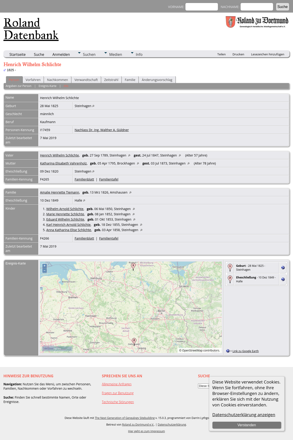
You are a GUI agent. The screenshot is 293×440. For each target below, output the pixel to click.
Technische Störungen (118, 402)
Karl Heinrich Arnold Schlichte (68, 224)
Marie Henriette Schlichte (65, 214)
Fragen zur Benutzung (118, 393)
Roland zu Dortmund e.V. (138, 425)
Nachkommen (57, 80)
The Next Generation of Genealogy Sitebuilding (125, 418)
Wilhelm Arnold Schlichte (64, 209)
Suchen (89, 54)
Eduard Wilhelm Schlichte (65, 219)
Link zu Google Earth (246, 351)
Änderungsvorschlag (157, 80)
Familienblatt (84, 179)
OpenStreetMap (192, 350)
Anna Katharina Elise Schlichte (68, 230)
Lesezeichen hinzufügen (267, 54)
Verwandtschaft (86, 80)
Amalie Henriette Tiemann (59, 192)
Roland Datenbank (31, 29)
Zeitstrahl (111, 80)
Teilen (221, 54)
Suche (39, 54)
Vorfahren (33, 80)
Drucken (238, 54)
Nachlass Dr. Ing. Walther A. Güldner (102, 130)
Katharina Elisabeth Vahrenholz (63, 163)
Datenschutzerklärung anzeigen (243, 414)
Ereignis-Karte (48, 86)
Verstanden (246, 425)
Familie (130, 80)
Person (14, 80)
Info (139, 54)
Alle (66, 86)
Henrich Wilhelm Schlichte (59, 155)
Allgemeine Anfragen (117, 384)
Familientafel (108, 179)
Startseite (17, 54)
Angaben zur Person (18, 86)
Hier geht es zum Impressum (146, 431)
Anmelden (61, 54)
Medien (115, 54)
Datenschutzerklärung (172, 425)
